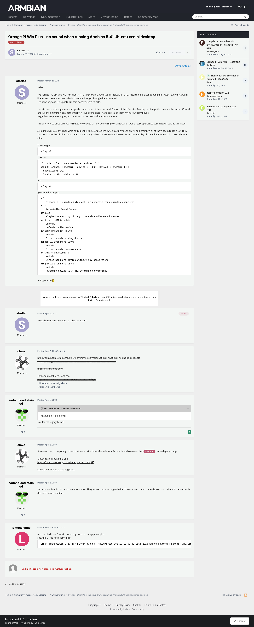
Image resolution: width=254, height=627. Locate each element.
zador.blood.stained (21, 401)
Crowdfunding (109, 17)
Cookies (137, 604)
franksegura (215, 96)
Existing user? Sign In (219, 6)
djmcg (212, 65)
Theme (108, 604)
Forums (12, 17)
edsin (212, 113)
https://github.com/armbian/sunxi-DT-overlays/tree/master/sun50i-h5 (80, 361)
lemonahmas (21, 527)
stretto (25, 50)
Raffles (128, 17)
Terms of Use (11, 622)
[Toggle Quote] (42, 408)
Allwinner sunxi (44, 54)
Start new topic (182, 65)
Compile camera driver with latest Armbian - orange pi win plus (222, 44)
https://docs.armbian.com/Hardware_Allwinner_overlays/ (66, 379)
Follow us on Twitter (155, 604)
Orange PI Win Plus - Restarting (223, 61)
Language (94, 604)
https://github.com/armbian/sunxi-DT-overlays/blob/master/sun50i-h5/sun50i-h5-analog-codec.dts (88, 357)
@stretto (149, 451)
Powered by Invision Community (127, 609)
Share (160, 52)
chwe (21, 351)
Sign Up (242, 6)
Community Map (148, 17)
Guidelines (40, 622)
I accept (240, 620)
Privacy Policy (123, 604)
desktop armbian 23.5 (218, 92)
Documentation (50, 17)
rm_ (211, 82)
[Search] (209, 16)
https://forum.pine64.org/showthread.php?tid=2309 (64, 462)
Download (29, 17)
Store (91, 17)
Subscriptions (74, 17)
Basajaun (214, 51)
